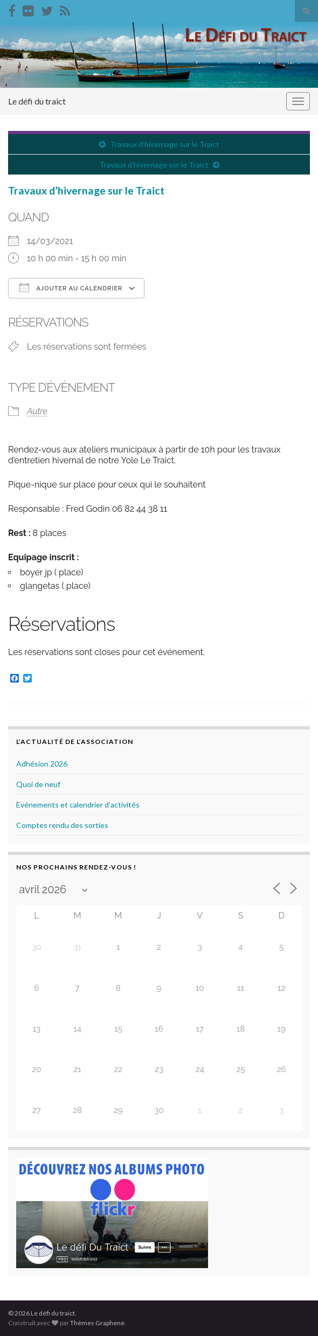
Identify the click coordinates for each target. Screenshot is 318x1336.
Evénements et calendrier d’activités (78, 804)
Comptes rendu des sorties (62, 825)
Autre (37, 411)
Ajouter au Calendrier (70, 288)
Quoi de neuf (38, 784)
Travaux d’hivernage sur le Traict (164, 144)
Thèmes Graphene (97, 1323)
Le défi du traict (37, 101)
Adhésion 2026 (41, 763)
